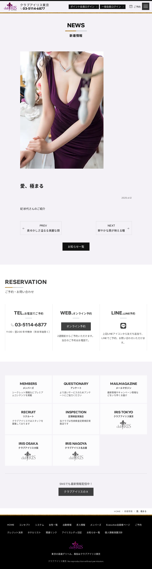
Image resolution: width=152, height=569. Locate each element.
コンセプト (24, 524)
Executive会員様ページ (118, 524)
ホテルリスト (34, 532)
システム (39, 524)
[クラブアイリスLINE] (123, 328)
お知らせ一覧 (93, 532)
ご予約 (138, 524)
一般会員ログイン (113, 6)
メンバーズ (95, 524)
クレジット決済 (15, 532)
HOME (10, 524)
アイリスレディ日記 (72, 532)
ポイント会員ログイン (84, 6)
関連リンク (51, 532)
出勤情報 (67, 524)
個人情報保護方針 (114, 532)
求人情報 (80, 524)
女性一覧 (53, 524)
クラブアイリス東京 (34, 5)
